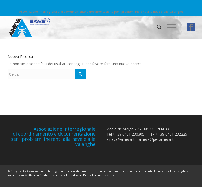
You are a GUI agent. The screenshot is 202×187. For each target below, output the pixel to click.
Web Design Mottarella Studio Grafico (34, 175)
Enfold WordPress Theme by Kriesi (90, 175)
